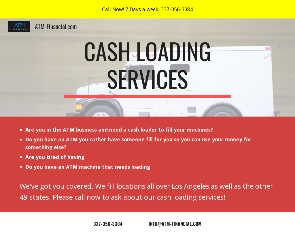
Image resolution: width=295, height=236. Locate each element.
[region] (147, 9)
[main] (147, 67)
